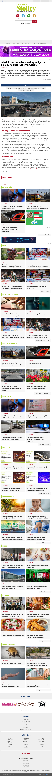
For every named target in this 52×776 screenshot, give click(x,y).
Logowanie (36, 1)
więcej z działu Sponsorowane (43, 542)
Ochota (22, 41)
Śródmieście (8, 43)
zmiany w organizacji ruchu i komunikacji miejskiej (16, 88)
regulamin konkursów (26, 729)
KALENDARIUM (23, 16)
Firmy (26, 23)
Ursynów (22, 43)
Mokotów (18, 41)
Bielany (14, 41)
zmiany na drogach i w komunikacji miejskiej (36, 88)
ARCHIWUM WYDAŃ (17, 16)
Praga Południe (39, 41)
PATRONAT (26, 727)
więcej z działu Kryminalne (44, 444)
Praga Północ (33, 41)
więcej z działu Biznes (45, 591)
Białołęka (10, 41)
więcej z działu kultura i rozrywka (42, 340)
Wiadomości (26, 719)
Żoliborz (44, 43)
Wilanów (33, 43)
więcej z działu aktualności (44, 234)
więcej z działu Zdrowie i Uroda (43, 690)
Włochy (37, 43)
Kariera (26, 726)
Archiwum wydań (26, 721)
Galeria (26, 723)
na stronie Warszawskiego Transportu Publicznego (29, 169)
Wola (41, 43)
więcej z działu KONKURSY (44, 493)
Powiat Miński (27, 41)
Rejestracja (44, 1)
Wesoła (29, 43)
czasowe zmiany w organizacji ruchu (26, 90)
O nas (26, 724)
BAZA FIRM (34, 16)
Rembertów (45, 41)
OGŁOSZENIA (29, 16)
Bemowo (5, 41)
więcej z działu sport (45, 291)
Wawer (25, 43)
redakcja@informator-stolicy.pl (27, 758)
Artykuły (22, 23)
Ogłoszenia (29, 23)
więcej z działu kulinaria (44, 641)
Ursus (18, 43)
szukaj (34, 21)
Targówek (14, 43)
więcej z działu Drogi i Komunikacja (42, 393)
